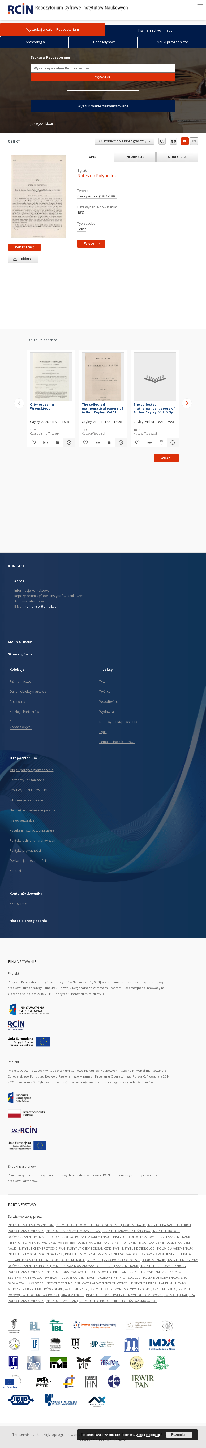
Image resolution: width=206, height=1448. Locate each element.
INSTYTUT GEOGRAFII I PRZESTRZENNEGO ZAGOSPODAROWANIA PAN (115, 1254)
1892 (81, 212)
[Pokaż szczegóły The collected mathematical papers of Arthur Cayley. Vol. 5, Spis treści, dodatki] (172, 442)
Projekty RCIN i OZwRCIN (28, 790)
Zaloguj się (18, 903)
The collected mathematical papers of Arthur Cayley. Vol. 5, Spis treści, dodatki (155, 408)
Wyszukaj (103, 76)
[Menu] (200, 4)
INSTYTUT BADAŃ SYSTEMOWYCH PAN (73, 1231)
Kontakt (15, 870)
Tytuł (103, 681)
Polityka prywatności (25, 850)
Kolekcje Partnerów (24, 711)
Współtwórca (109, 701)
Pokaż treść (24, 247)
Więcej (166, 458)
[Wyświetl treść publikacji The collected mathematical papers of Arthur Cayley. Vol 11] (109, 442)
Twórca (105, 691)
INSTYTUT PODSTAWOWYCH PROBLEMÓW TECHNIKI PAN (86, 1272)
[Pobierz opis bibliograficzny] (45, 442)
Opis (102, 732)
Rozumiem (179, 1435)
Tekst (81, 229)
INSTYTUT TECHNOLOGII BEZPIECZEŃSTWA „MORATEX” (118, 1301)
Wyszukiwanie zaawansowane (103, 106)
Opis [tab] (92, 157)
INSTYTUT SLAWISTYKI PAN (147, 1272)
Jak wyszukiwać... (43, 123)
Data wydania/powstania (118, 721)
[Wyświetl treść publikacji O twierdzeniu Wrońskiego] (57, 442)
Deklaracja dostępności (28, 860)
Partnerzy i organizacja (27, 780)
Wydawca (106, 711)
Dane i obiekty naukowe (28, 691)
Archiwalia (17, 701)
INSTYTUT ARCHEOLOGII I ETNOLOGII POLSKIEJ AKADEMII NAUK (101, 1225)
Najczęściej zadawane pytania (32, 810)
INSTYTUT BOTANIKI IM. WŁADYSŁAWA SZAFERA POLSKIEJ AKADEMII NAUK (60, 1242)
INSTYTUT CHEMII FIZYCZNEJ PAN (42, 1248)
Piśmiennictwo (21, 681)
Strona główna (20, 654)
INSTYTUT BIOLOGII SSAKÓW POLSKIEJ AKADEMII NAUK (152, 1237)
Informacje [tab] (135, 157)
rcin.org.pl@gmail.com (42, 606)
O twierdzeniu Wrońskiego (42, 406)
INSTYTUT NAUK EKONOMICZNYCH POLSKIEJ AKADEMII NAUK (133, 1289)
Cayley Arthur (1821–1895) (97, 196)
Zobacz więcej (21, 727)
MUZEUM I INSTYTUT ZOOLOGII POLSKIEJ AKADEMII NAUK (138, 1277)
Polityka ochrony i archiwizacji (32, 840)
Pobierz (21, 259)
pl (185, 141)
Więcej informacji (148, 1434)
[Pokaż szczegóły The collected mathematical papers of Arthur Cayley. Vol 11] (120, 442)
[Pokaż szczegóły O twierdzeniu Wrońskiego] (68, 442)
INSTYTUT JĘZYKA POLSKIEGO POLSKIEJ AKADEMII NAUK (126, 1260)
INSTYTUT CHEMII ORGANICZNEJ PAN (93, 1248)
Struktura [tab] (177, 157)
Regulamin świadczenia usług (32, 830)
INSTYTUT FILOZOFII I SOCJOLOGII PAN (35, 1254)
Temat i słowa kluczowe (117, 742)
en (194, 141)
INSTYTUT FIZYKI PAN (61, 1301)
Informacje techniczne (26, 800)
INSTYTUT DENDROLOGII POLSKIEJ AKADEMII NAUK (157, 1248)
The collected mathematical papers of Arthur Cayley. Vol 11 (102, 408)
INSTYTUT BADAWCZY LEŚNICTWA (126, 1231)
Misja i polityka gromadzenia (31, 770)
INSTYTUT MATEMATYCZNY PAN (31, 1225)
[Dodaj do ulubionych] (33, 442)
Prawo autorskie (22, 820)
